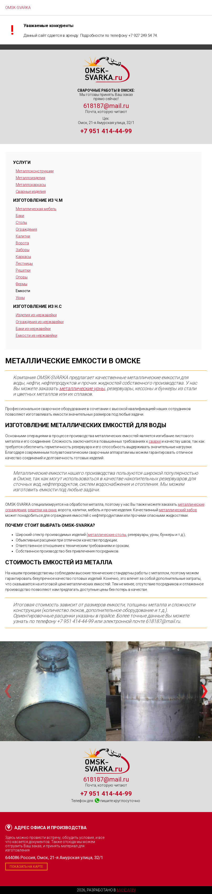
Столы (21, 222)
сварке (155, 441)
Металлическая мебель (36, 209)
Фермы (21, 284)
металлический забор (178, 510)
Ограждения (26, 229)
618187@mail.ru (106, 106)
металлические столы (107, 535)
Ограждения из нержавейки (39, 322)
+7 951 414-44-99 (106, 131)
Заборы (22, 250)
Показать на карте (26, 867)
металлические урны (82, 388)
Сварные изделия (31, 191)
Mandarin (126, 890)
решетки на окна (42, 510)
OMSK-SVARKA (18, 8)
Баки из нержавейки (33, 329)
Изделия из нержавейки (36, 315)
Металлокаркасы (31, 185)
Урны (20, 298)
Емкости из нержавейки (36, 335)
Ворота (22, 243)
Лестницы (24, 263)
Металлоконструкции (35, 171)
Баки (20, 216)
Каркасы (23, 257)
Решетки (23, 270)
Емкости (23, 291)
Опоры (22, 277)
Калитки (23, 236)
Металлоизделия (30, 178)
